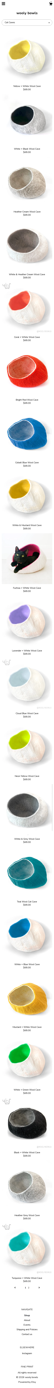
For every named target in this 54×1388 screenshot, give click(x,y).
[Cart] (50, 4)
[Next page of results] (39, 1288)
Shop (27, 1315)
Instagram (27, 1353)
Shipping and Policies (27, 1329)
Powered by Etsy (27, 1382)
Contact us (27, 1334)
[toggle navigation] (3, 3)
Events (27, 1324)
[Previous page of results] (15, 1288)
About (27, 1320)
